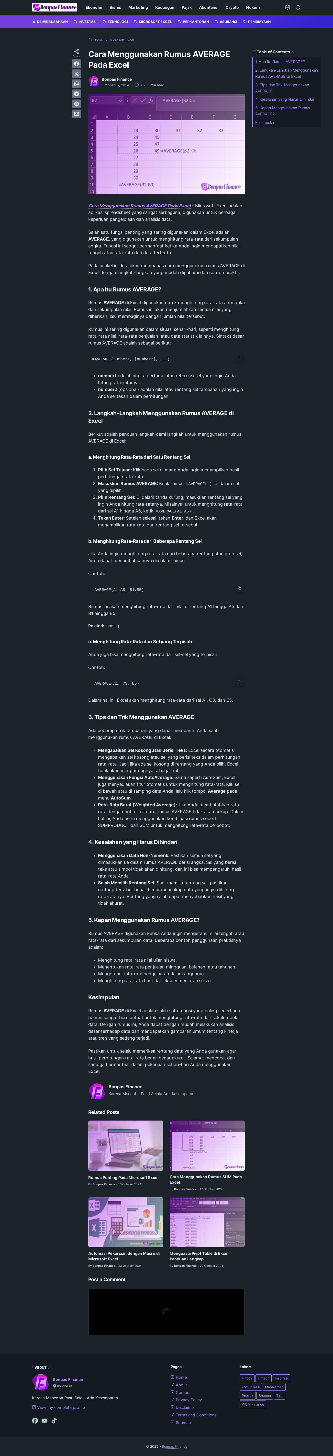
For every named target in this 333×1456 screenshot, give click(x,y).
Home (179, 1376)
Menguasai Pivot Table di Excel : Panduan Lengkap (200, 1256)
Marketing (138, 7)
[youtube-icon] (44, 1420)
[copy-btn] (239, 358)
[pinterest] (76, 104)
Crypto (232, 7)
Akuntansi (208, 7)
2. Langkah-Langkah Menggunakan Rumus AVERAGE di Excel (286, 73)
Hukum (253, 7)
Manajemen (274, 1386)
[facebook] (76, 63)
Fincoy (247, 1378)
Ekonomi (94, 7)
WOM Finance (253, 1404)
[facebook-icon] (35, 1420)
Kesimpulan (265, 122)
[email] (76, 114)
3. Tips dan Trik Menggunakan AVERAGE (282, 87)
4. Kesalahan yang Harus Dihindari (285, 99)
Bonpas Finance (68, 1379)
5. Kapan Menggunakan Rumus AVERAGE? (282, 110)
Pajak (187, 7)
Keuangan (164, 7)
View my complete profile (58, 1407)
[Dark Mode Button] (287, 7)
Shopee (265, 1395)
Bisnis (115, 7)
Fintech (263, 1378)
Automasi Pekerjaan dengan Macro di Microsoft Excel (124, 1256)
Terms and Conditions (193, 1414)
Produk (247, 1395)
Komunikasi (251, 1386)
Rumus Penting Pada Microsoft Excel (123, 1177)
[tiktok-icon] (54, 1420)
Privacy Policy (186, 1399)
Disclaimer (183, 1406)
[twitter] (76, 73)
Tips (279, 1395)
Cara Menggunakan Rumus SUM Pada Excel (206, 1179)
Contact (181, 1391)
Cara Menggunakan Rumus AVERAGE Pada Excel (139, 205)
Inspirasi (281, 1378)
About (179, 1384)
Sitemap (181, 1422)
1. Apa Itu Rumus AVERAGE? (280, 61)
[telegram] (76, 93)
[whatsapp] (76, 83)
